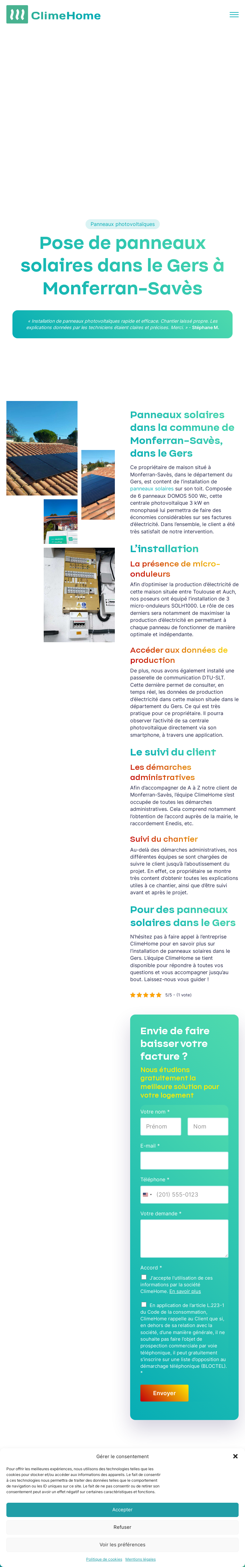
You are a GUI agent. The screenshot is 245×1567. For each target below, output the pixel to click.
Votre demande (161, 1213)
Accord (151, 1267)
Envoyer (164, 1392)
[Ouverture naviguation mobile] (233, 14)
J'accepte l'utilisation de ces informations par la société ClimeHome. (176, 1285)
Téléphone (154, 1179)
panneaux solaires (152, 488)
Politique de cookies (104, 1559)
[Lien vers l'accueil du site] (53, 14)
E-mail (150, 1145)
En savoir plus (185, 1291)
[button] (235, 1456)
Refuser (122, 1527)
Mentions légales (140, 1559)
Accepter (122, 1510)
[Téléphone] (184, 1195)
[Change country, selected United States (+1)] (147, 1195)
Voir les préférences (122, 1545)
